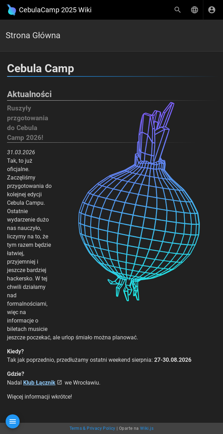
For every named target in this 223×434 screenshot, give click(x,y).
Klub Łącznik (39, 382)
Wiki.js (146, 428)
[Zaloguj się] (211, 9)
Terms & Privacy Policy (93, 428)
